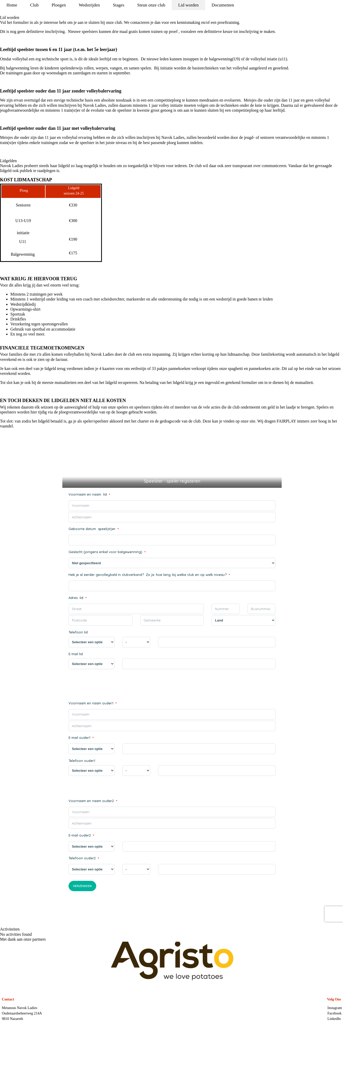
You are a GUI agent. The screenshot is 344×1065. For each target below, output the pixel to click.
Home (11, 5)
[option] (172, 961)
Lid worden (188, 5)
